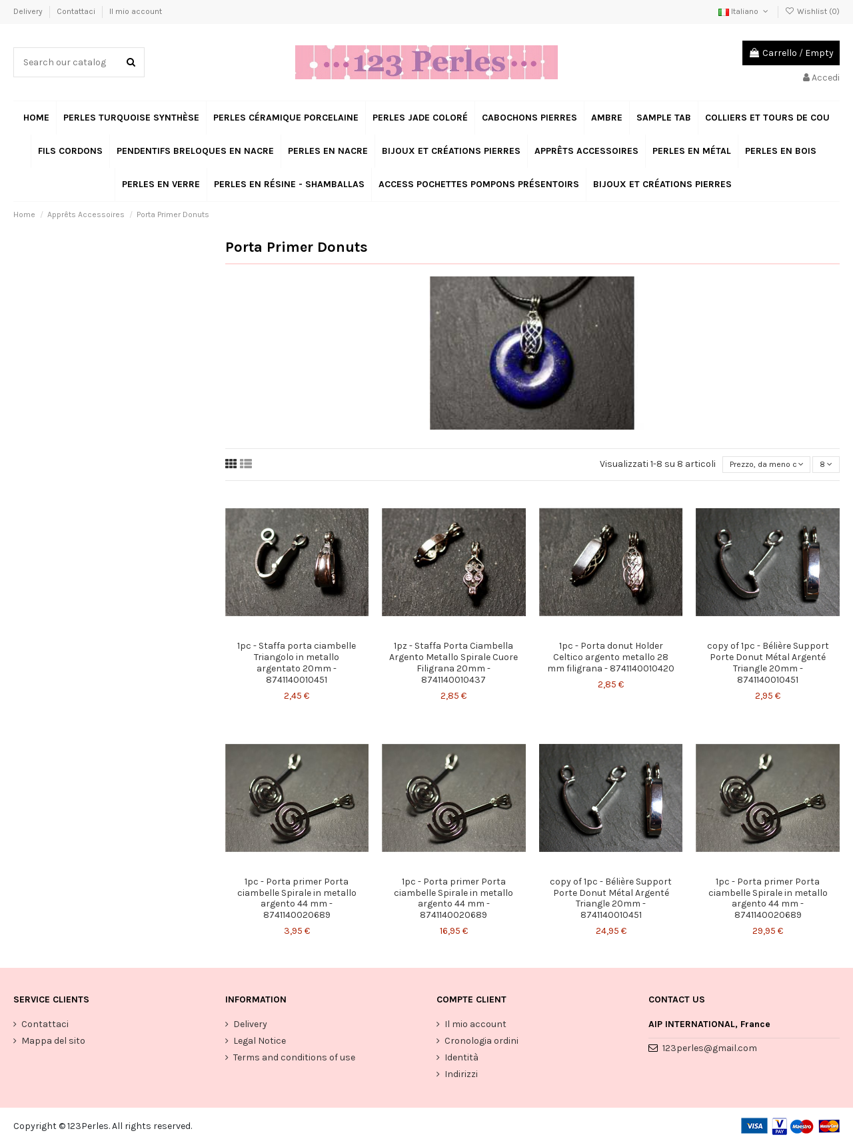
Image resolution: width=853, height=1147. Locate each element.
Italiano (744, 11)
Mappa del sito (53, 1042)
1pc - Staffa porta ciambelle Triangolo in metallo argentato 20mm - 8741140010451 (296, 664)
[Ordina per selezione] (761, 466)
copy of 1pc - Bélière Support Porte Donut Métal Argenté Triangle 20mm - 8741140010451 (768, 664)
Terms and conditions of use (294, 1059)
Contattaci (77, 11)
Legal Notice (259, 1042)
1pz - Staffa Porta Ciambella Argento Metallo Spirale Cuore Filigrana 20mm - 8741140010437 (453, 664)
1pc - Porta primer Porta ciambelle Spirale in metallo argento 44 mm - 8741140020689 (297, 900)
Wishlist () (812, 11)
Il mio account (135, 11)
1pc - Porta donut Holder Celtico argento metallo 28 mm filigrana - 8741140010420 (610, 659)
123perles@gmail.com (709, 1050)
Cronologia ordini (481, 1042)
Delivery (29, 11)
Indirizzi (461, 1076)
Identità (461, 1059)
